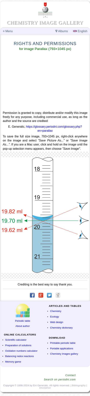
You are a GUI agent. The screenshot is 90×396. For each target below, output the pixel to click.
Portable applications (61, 348)
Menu (8, 31)
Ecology (54, 316)
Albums (61, 31)
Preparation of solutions (18, 345)
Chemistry (55, 311)
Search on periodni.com (60, 379)
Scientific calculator (15, 339)
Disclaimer (45, 387)
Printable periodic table (62, 343)
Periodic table (22, 320)
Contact (70, 375)
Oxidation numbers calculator (21, 350)
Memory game (13, 361)
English (80, 31)
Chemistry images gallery (64, 353)
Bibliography (79, 385)
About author (23, 326)
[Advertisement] (45, 81)
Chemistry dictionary (61, 327)
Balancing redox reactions (19, 356)
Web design (56, 322)
